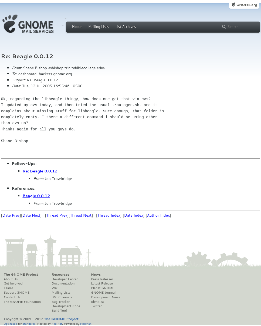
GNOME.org (246, 4)
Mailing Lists (98, 26)
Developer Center (65, 279)
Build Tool (59, 310)
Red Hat (56, 323)
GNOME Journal (103, 292)
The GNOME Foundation (22, 302)
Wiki (55, 288)
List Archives (125, 26)
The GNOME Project (21, 274)
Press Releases (102, 279)
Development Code (66, 306)
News (96, 274)
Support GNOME (17, 292)
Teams (8, 288)
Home (77, 26)
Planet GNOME (102, 288)
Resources (60, 274)
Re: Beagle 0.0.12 (40, 171)
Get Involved (13, 283)
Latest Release (102, 283)
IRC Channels (62, 297)
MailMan (85, 323)
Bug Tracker (61, 302)
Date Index (133, 215)
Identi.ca (97, 302)
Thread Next (80, 215)
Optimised (10, 323)
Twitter (96, 306)
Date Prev (11, 215)
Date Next (31, 215)
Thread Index (108, 215)
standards (29, 323)
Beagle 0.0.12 (36, 196)
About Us (11, 279)
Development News (105, 297)
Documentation (63, 283)
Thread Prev (56, 215)
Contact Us (12, 297)
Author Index (158, 215)
